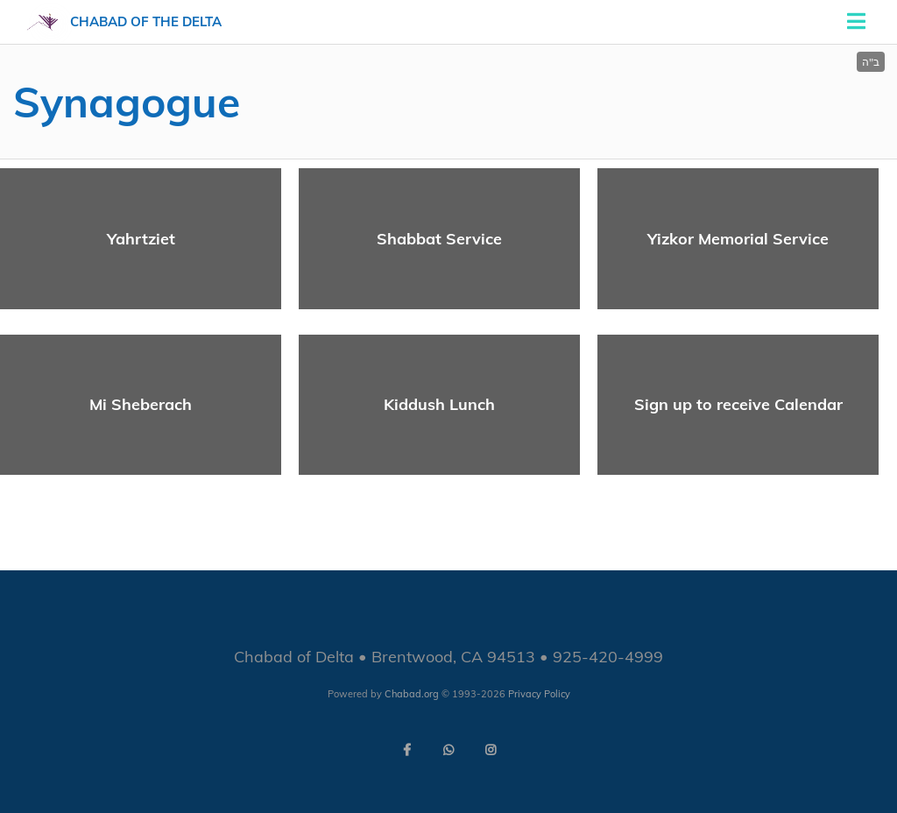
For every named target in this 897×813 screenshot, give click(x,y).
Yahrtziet (141, 239)
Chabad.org (412, 694)
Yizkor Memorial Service (738, 239)
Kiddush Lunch (439, 404)
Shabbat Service (439, 239)
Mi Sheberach (140, 404)
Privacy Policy (539, 694)
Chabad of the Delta (146, 21)
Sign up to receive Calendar (738, 404)
